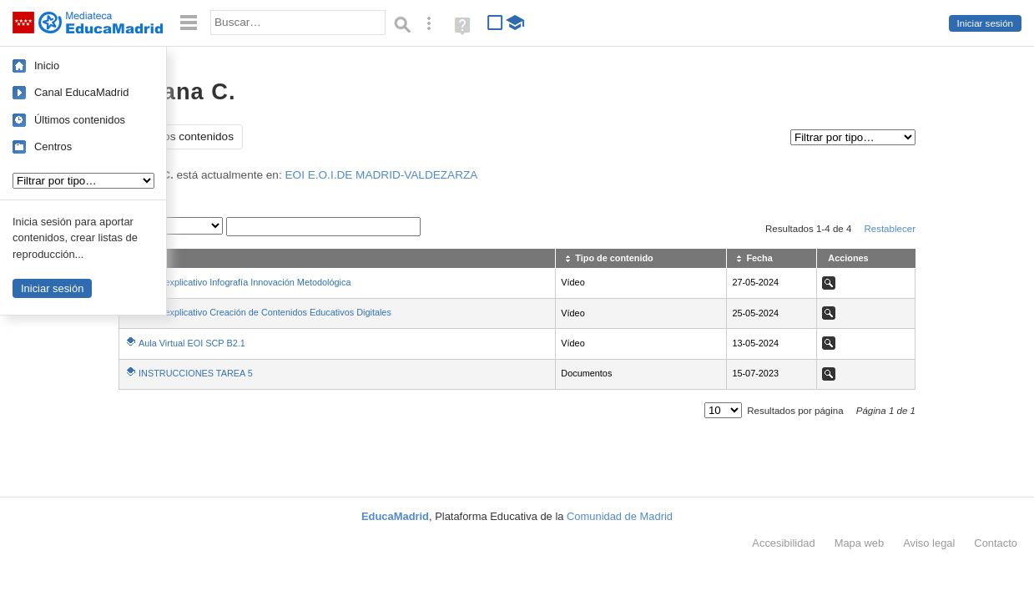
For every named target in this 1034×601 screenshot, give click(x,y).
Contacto (995, 543)
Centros (53, 146)
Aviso (929, 543)
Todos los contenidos (181, 136)
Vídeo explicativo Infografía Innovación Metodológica (245, 282)
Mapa (860, 543)
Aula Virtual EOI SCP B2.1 (192, 343)
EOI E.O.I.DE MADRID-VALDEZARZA (381, 175)
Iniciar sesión (985, 23)
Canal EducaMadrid (81, 92)
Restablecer (889, 229)
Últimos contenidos (79, 120)
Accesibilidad (783, 543)
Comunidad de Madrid (620, 516)
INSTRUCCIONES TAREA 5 (196, 373)
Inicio (46, 65)
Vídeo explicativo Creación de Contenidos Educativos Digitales (265, 312)
